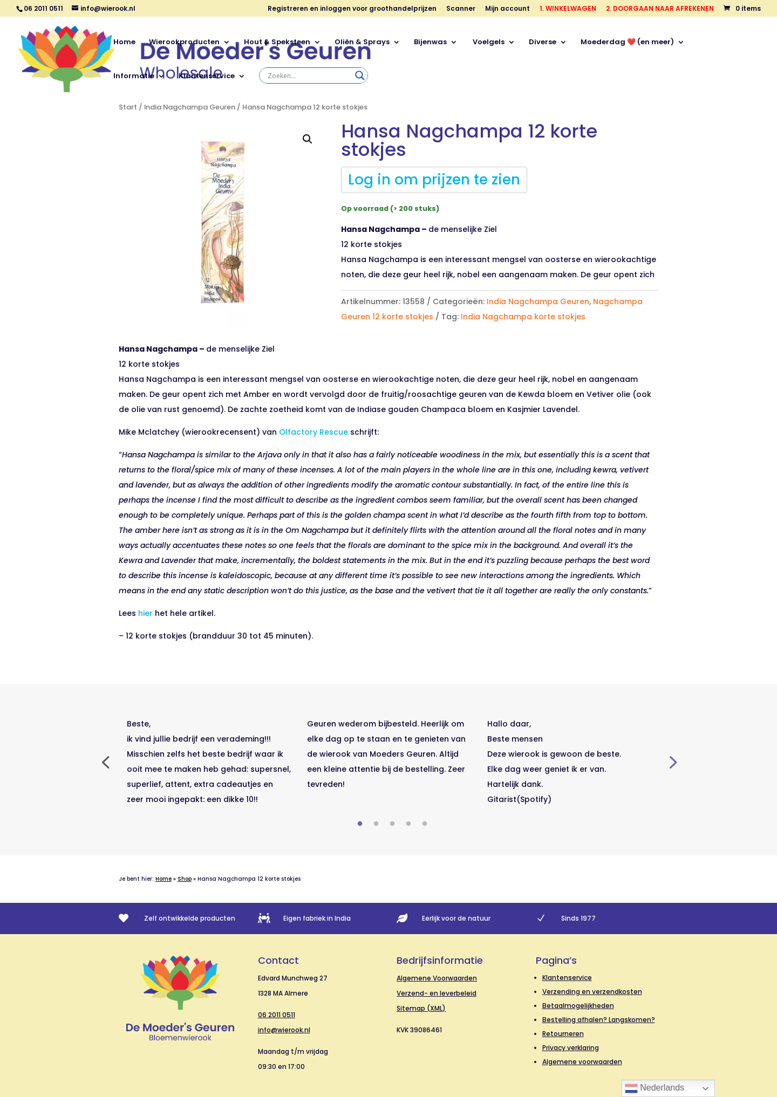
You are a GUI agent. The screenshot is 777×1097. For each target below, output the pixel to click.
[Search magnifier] (359, 75)
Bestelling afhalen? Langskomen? (598, 1019)
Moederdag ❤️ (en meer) (627, 42)
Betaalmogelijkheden (578, 1005)
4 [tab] (408, 824)
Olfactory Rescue (313, 432)
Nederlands (654, 1088)
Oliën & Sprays (362, 42)
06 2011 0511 (276, 1014)
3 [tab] (392, 824)
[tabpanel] (209, 761)
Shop (185, 879)
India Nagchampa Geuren (189, 107)
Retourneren (563, 1033)
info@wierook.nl (284, 1029)
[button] (307, 139)
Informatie (133, 76)
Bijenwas (430, 42)
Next (671, 761)
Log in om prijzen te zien (434, 179)
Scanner (460, 9)
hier (145, 613)
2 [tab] (376, 824)
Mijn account (507, 9)
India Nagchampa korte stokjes (523, 316)
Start (128, 107)
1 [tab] (360, 824)
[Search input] (309, 75)
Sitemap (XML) (421, 1008)
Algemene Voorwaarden (437, 978)
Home (124, 42)
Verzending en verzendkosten (592, 991)
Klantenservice (207, 76)
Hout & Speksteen (277, 42)
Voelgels (488, 42)
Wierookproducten (184, 42)
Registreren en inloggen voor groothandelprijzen (352, 9)
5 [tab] (424, 824)
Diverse (542, 42)
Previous (105, 761)
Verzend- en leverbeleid (436, 993)
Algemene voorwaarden (582, 1061)
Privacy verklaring (570, 1047)
